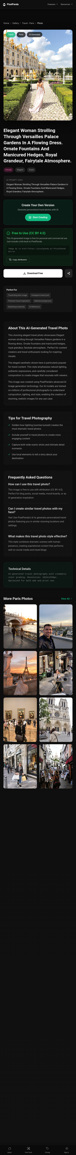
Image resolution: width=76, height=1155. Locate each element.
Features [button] (51, 4)
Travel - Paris (28, 23)
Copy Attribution (18, 259)
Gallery (15, 23)
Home (6, 23)
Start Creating (38, 217)
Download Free (33, 273)
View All (66, 598)
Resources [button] (65, 4)
